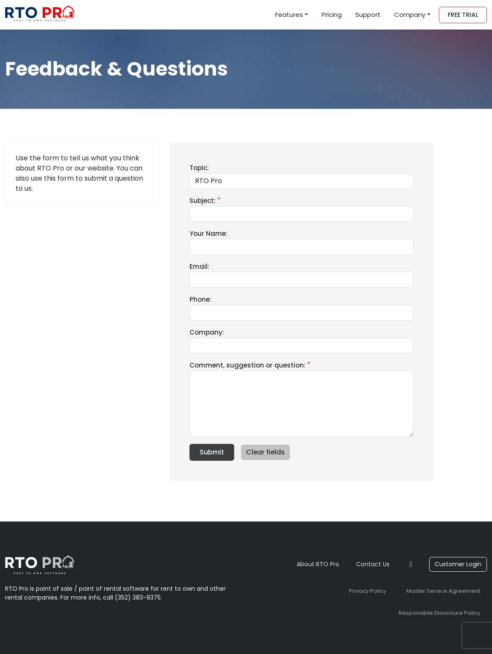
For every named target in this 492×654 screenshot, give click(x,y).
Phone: (200, 299)
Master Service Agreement (443, 591)
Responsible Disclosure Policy (439, 613)
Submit (212, 452)
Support (368, 14)
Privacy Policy (367, 591)
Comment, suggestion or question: (247, 365)
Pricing (332, 14)
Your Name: (208, 233)
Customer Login (458, 564)
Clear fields (265, 452)
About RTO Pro (318, 564)
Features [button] (289, 14)
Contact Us (372, 564)
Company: (206, 332)
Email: (199, 266)
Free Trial (463, 15)
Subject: (202, 200)
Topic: (199, 167)
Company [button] (409, 14)
